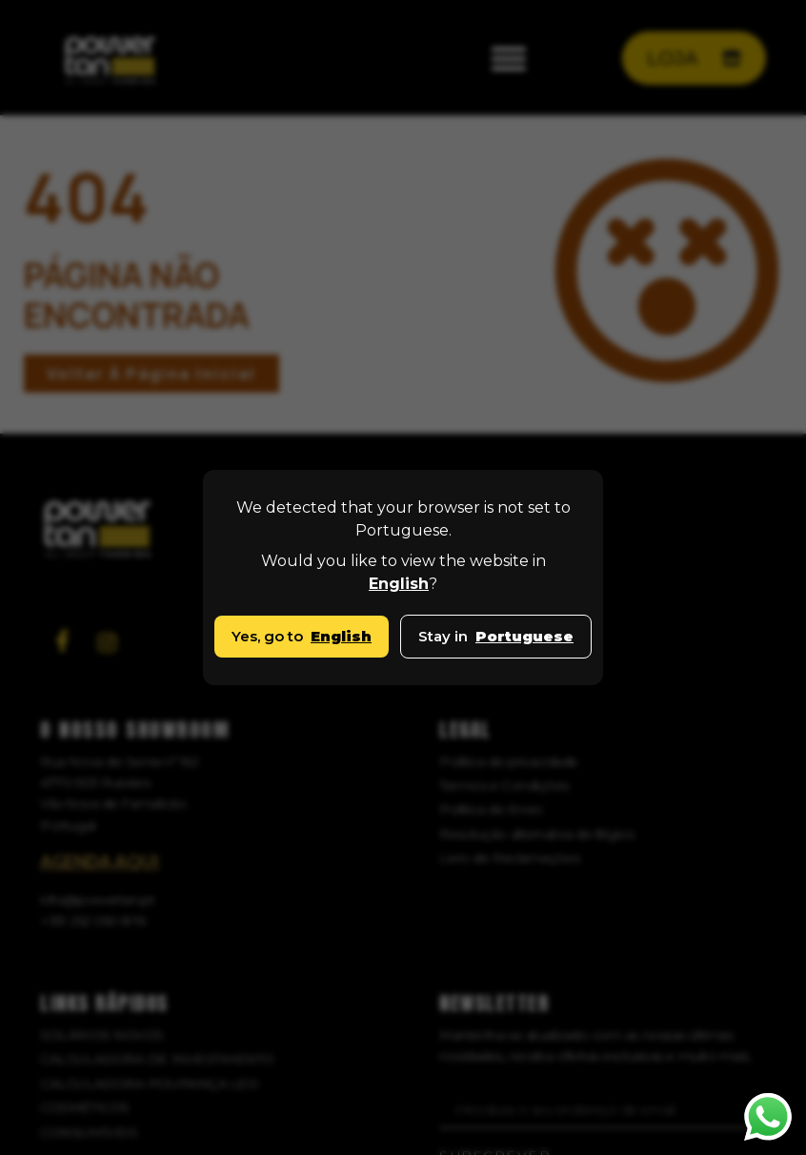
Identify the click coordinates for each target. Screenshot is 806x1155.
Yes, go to (302, 636)
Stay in (496, 636)
